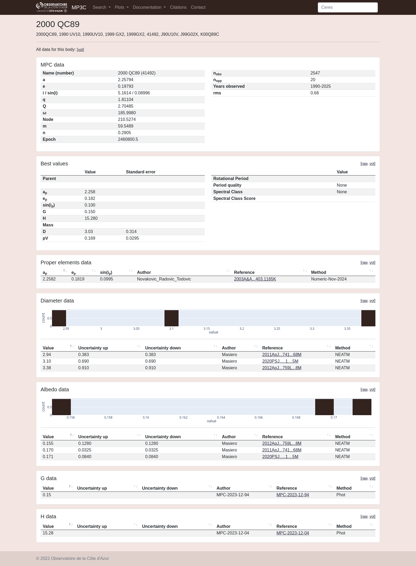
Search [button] (100, 7)
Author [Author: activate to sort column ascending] (144, 272)
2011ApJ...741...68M (282, 354)
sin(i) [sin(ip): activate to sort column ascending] (106, 272)
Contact (198, 7)
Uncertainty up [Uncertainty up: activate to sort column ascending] (93, 348)
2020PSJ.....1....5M (280, 361)
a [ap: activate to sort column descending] (45, 272)
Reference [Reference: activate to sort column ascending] (244, 272)
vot (80, 49)
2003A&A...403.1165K (255, 279)
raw (364, 163)
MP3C (79, 7)
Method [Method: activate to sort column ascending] (318, 272)
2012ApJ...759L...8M (282, 368)
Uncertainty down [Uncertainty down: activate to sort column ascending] (163, 348)
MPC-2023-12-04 (292, 533)
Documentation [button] (148, 7)
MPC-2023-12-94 (292, 495)
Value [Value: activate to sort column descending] (48, 348)
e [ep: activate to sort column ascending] (73, 272)
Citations (178, 7)
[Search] (348, 7)
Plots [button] (120, 7)
